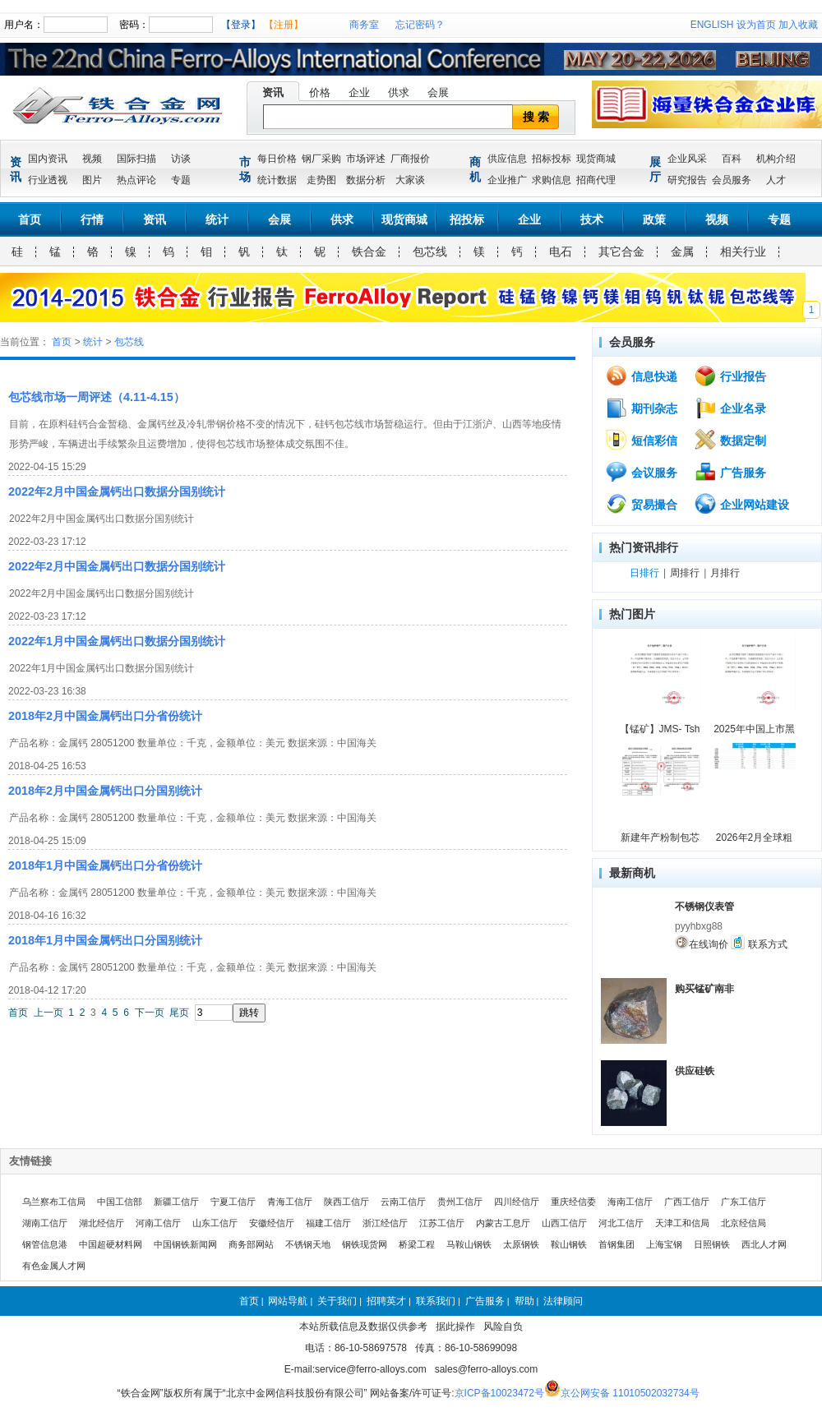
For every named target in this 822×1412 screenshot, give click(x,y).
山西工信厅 (564, 1223)
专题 (181, 180)
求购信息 (551, 180)
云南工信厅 (403, 1202)
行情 (92, 219)
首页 (29, 219)
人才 (776, 180)
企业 (359, 92)
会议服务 (641, 471)
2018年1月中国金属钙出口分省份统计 (105, 865)
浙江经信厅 (385, 1223)
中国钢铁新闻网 (185, 1244)
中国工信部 (119, 1202)
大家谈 (410, 180)
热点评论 (136, 180)
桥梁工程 (417, 1244)
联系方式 (759, 942)
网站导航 (287, 1301)
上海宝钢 (664, 1244)
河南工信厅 (158, 1223)
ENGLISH (712, 24)
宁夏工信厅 (233, 1202)
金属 (682, 251)
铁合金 (369, 251)
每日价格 (277, 158)
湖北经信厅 (101, 1223)
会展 (438, 92)
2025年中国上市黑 (754, 729)
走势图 (321, 180)
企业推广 (507, 180)
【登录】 (241, 24)
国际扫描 (136, 158)
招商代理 (596, 180)
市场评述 (366, 158)
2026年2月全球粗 (754, 837)
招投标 (467, 219)
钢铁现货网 (364, 1244)
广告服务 (730, 471)
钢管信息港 (44, 1244)
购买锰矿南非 (704, 988)
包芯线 (430, 251)
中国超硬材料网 (110, 1244)
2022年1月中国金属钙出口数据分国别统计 (116, 641)
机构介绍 (776, 158)
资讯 (273, 92)
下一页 (149, 1012)
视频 (92, 158)
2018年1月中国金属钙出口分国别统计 (105, 940)
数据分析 (366, 180)
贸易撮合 (641, 504)
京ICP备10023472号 (499, 1393)
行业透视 (47, 180)
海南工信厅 (630, 1202)
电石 (560, 251)
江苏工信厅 (441, 1223)
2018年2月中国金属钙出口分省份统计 (105, 715)
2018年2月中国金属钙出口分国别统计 (105, 790)
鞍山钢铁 (569, 1244)
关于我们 (337, 1301)
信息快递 (641, 375)
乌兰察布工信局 (53, 1202)
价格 (319, 92)
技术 (591, 219)
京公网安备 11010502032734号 (630, 1393)
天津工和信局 (682, 1223)
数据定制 (730, 439)
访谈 (181, 158)
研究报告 (687, 180)
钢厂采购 (321, 158)
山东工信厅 (215, 1223)
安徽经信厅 (271, 1223)
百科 (731, 158)
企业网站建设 (741, 504)
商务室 (364, 24)
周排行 (685, 573)
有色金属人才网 (53, 1266)
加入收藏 (798, 24)
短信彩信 (641, 439)
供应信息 (507, 158)
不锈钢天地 (307, 1244)
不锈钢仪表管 (704, 906)
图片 (92, 180)
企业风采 (687, 158)
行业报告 (730, 375)
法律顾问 (563, 1301)
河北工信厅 (621, 1223)
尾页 (179, 1012)
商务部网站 (251, 1244)
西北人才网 (764, 1244)
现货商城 (596, 158)
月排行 (725, 573)
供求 (398, 92)
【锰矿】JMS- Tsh (660, 729)
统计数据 (277, 180)
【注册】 (283, 24)
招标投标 (551, 158)
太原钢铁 (521, 1244)
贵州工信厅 (460, 1202)
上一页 (48, 1012)
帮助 (524, 1301)
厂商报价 (410, 158)
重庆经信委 (573, 1202)
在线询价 (701, 942)
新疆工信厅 (176, 1202)
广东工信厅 (743, 1202)
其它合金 (621, 251)
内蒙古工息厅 (503, 1223)
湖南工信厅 (44, 1223)
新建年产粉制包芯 (660, 837)
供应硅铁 (694, 1071)
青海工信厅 (289, 1202)
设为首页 (756, 24)
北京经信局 (743, 1223)
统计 (217, 219)
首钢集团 (616, 1244)
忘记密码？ (420, 24)
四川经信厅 (516, 1202)
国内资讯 (47, 158)
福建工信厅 (328, 1223)
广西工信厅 (686, 1202)
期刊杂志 (641, 407)
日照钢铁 (712, 1244)
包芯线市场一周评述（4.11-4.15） (96, 397)
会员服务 (731, 180)
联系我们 (435, 1301)
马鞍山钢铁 (469, 1244)
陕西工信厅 (346, 1202)
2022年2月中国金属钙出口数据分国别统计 (116, 491)
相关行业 (743, 251)
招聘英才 (386, 1301)
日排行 (644, 573)
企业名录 (730, 407)
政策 (654, 219)
